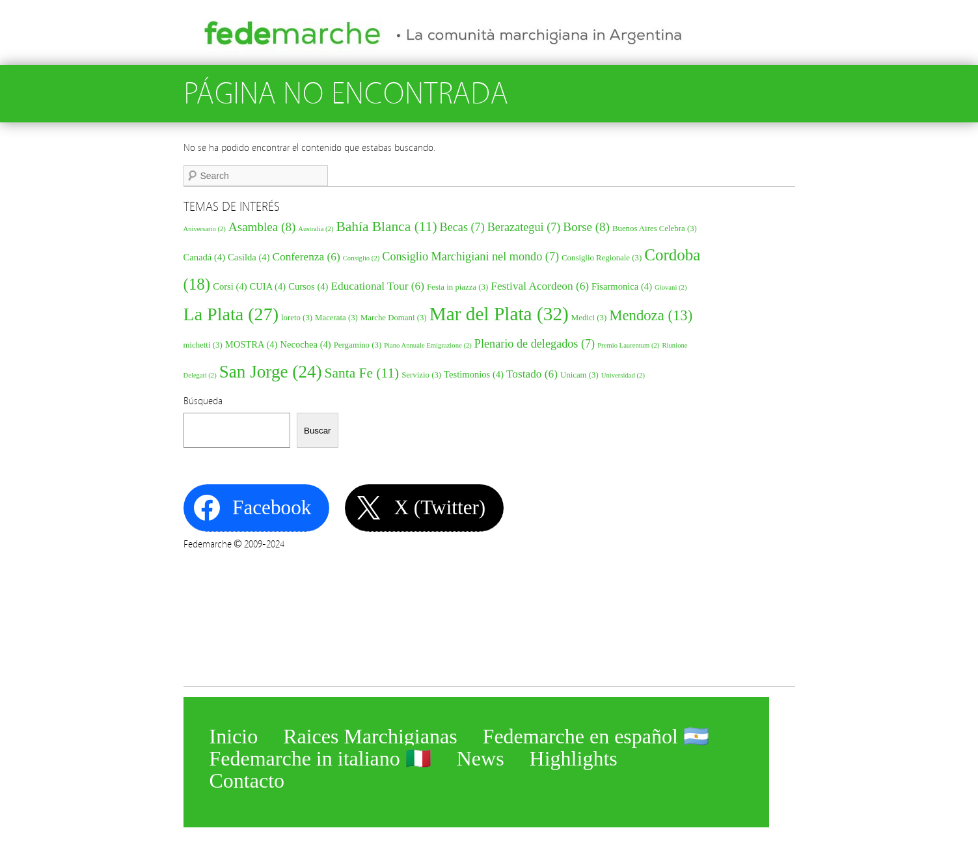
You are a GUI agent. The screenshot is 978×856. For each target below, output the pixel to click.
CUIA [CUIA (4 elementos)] (268, 286)
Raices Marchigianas (370, 734)
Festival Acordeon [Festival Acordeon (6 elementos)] (540, 286)
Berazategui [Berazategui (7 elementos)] (524, 227)
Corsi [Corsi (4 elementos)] (230, 286)
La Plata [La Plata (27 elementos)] (231, 314)
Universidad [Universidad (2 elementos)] (623, 375)
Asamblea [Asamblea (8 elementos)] (261, 227)
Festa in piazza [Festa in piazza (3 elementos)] (457, 287)
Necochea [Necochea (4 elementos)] (305, 344)
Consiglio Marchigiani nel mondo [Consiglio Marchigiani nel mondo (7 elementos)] (470, 256)
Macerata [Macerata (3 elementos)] (336, 317)
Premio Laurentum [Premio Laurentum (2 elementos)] (628, 345)
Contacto (247, 778)
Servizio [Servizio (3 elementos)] (421, 375)
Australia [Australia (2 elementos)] (315, 228)
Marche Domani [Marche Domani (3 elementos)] (393, 317)
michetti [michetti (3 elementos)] (203, 345)
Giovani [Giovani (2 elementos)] (670, 287)
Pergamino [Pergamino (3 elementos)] (357, 345)
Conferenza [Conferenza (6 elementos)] (306, 257)
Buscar (317, 430)
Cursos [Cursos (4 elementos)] (308, 286)
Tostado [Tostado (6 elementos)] (532, 374)
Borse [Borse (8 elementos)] (586, 227)
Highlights (574, 756)
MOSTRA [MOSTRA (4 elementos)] (251, 344)
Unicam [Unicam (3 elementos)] (579, 375)
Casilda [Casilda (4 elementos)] (249, 257)
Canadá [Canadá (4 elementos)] (204, 257)
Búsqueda (203, 401)
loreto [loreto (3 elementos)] (296, 317)
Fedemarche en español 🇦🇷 (596, 734)
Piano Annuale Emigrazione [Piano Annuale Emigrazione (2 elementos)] (428, 345)
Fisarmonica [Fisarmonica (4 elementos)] (621, 286)
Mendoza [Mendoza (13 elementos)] (650, 315)
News (480, 756)
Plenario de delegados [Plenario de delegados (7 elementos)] (534, 343)
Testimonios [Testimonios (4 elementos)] (474, 374)
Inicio (234, 734)
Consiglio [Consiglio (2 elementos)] (361, 258)
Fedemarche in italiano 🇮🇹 (320, 756)
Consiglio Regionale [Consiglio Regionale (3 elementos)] (602, 257)
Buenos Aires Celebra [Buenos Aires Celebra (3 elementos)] (654, 228)
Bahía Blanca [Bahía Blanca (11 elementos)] (386, 226)
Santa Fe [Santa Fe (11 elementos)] (362, 373)
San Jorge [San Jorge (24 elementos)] (270, 371)
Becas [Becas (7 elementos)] (462, 227)
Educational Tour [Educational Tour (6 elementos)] (377, 286)
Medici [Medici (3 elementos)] (588, 317)
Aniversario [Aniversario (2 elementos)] (204, 228)
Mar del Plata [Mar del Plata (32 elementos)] (499, 313)
